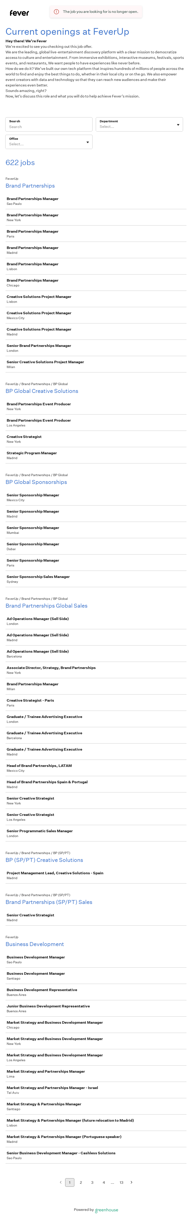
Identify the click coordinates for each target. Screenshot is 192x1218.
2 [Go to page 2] (81, 1182)
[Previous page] (60, 1183)
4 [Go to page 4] (104, 1182)
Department (109, 121)
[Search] (49, 127)
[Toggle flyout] (178, 125)
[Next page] (131, 1183)
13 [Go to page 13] (121, 1182)
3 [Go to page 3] (92, 1182)
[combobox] (9, 144)
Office (13, 139)
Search (14, 121)
